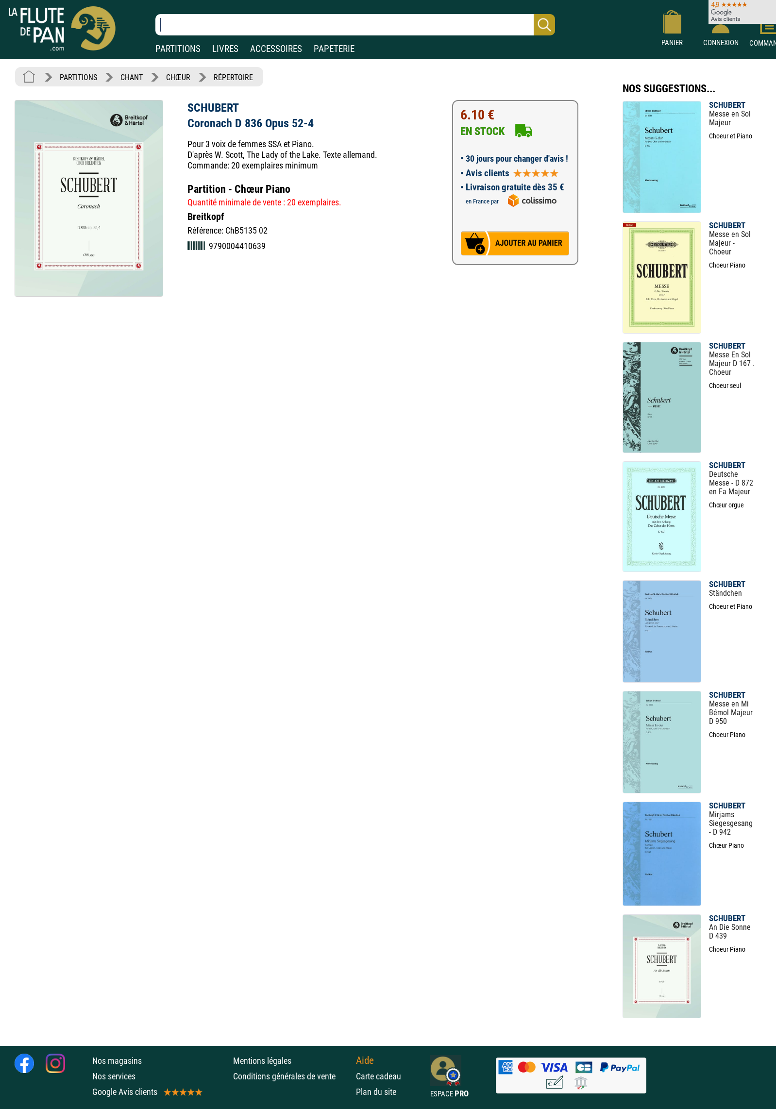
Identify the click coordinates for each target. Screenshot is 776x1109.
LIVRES (225, 48)
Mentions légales (262, 1061)
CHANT (131, 77)
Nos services (113, 1076)
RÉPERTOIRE (233, 77)
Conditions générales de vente (292, 1076)
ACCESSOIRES (276, 48)
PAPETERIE (334, 48)
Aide (365, 1060)
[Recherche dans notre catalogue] (355, 24)
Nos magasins (117, 1061)
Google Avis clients (146, 1092)
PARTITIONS (178, 48)
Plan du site (376, 1092)
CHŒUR (178, 77)
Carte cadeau (378, 1076)
